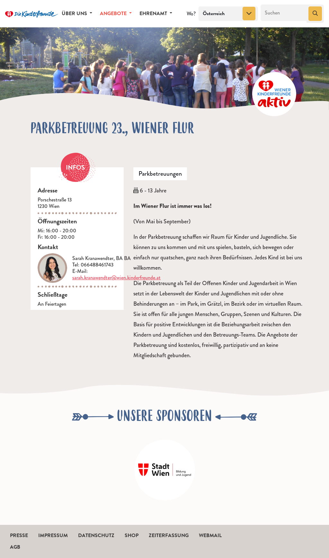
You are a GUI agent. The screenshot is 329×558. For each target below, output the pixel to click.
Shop (131, 535)
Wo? (191, 13)
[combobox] (228, 13)
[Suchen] (284, 13)
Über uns (75, 13)
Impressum (53, 535)
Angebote (114, 13)
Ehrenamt (153, 13)
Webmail (210, 535)
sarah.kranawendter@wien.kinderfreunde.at (116, 277)
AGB (15, 547)
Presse (19, 535)
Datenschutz (96, 535)
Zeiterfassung (169, 535)
